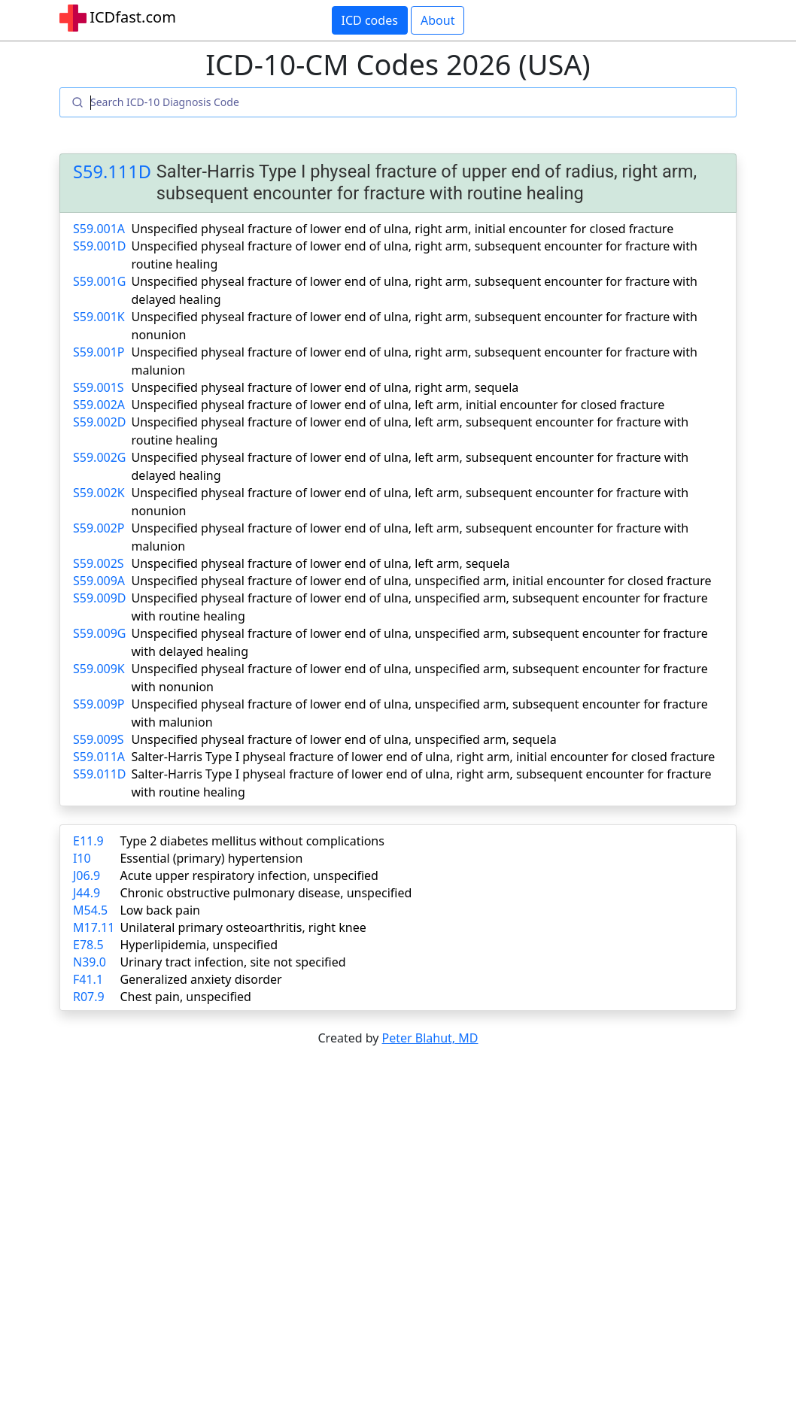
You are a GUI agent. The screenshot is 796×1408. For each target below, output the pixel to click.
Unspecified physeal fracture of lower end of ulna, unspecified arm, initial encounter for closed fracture (422, 580)
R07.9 (89, 996)
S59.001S (98, 387)
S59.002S (98, 563)
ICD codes (370, 20)
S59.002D (99, 422)
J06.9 (86, 875)
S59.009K (99, 668)
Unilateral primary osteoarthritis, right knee (243, 927)
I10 (82, 858)
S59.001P (99, 352)
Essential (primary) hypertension (211, 858)
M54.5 (90, 910)
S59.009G (99, 633)
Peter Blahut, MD (430, 1038)
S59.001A (99, 228)
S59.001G (99, 281)
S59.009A (99, 580)
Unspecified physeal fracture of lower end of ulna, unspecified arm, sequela (344, 739)
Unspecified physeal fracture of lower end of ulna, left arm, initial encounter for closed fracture (398, 404)
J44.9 (86, 893)
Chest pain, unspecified (185, 996)
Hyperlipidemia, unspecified (199, 944)
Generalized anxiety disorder (200, 979)
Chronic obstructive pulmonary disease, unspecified (266, 893)
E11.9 (88, 841)
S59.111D (112, 171)
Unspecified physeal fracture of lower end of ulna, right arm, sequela (325, 387)
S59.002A (99, 404)
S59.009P (99, 704)
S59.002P (99, 528)
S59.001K (99, 316)
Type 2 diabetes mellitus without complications (252, 841)
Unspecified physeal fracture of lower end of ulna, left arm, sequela (321, 563)
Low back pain (160, 910)
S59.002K (99, 492)
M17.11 (93, 927)
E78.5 (88, 944)
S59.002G (99, 457)
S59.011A (99, 756)
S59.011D (99, 774)
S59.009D (99, 598)
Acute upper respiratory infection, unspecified (249, 875)
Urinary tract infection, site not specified (232, 962)
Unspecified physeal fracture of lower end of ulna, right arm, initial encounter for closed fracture (403, 228)
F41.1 (88, 979)
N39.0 (89, 962)
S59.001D (99, 246)
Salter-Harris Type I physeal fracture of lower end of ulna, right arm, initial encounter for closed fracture (423, 756)
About (437, 20)
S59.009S (98, 739)
